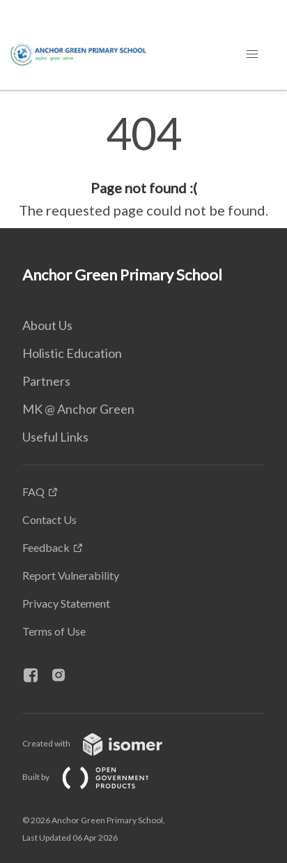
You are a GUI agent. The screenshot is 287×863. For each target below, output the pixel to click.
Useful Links (55, 436)
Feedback (46, 547)
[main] (143, 166)
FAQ (33, 491)
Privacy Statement (66, 603)
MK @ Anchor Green (78, 409)
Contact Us (49, 519)
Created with (103, 743)
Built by (96, 777)
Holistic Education (72, 353)
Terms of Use (54, 631)
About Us (47, 325)
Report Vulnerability (70, 575)
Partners (46, 381)
